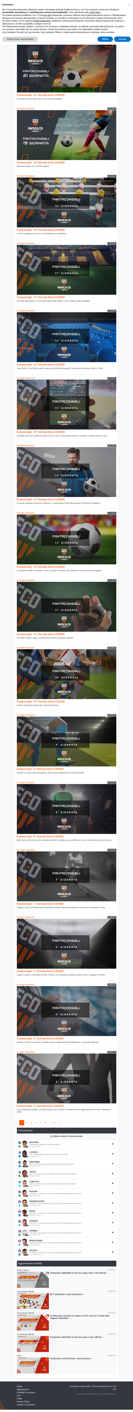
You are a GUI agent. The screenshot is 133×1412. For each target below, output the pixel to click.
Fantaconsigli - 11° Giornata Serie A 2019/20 (41, 634)
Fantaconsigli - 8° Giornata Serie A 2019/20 (40, 836)
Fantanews (30, 12)
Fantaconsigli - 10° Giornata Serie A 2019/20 (41, 701)
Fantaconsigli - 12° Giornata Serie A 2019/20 (41, 567)
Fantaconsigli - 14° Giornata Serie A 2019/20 (41, 499)
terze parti (47, 1382)
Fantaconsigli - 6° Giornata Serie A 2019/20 (40, 971)
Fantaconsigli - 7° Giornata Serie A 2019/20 (40, 904)
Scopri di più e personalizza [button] (20, 1406)
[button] (129, 1372)
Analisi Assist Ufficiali (79, 24)
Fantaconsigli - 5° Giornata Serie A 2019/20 (40, 1038)
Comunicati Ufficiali (60, 30)
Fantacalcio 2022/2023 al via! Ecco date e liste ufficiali (77, 1337)
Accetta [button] (122, 1406)
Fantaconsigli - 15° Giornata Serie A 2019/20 (41, 432)
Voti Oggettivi (39, 24)
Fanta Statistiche (40, 30)
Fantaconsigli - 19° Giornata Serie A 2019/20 (41, 162)
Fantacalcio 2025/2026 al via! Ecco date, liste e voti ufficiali (79, 1273)
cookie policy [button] (94, 1380)
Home (19, 12)
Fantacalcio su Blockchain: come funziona (71, 1358)
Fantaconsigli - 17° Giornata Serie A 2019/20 (41, 297)
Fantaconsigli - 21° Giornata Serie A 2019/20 (41, 95)
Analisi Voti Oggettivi (58, 24)
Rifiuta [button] (105, 1406)
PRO (19, 1356)
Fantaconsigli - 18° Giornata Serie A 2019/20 (41, 230)
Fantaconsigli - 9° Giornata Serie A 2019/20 (40, 769)
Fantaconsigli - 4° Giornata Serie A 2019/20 (40, 1106)
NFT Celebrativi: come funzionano (67, 1294)
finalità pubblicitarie (41, 1388)
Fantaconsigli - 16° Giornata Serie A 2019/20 (41, 364)
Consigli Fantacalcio (101, 24)
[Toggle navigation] (103, 5)
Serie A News (23, 1270)
